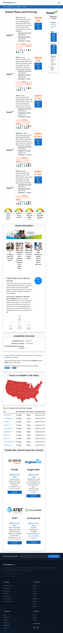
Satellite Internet (7, 598)
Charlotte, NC (8, 445)
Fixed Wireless (35, 535)
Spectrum (35, 593)
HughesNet (35, 598)
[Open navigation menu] (59, 2)
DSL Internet (6, 593)
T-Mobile (35, 601)
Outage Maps (6, 625)
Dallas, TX (7, 435)
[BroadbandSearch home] (9, 2)
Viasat (34, 596)
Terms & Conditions (11, 576)
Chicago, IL (7, 421)
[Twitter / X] (37, 627)
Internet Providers (7, 585)
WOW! (34, 606)
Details (15, 492)
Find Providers (53, 556)
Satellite (7, 367)
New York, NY (8, 415)
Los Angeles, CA (8, 418)
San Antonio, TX (8, 428)
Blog (4, 614)
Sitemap (5, 627)
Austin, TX (7, 438)
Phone (14, 367)
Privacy (4, 576)
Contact (35, 620)
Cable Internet (6, 591)
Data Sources (6, 622)
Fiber (17, 537)
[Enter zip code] (33, 556)
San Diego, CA (8, 431)
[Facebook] (34, 627)
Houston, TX (7, 425)
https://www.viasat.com (53, 26)
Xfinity (34, 588)
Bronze (8, 219)
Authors (35, 617)
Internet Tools (6, 617)
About (34, 614)
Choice (29, 219)
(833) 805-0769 (38, 26)
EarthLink (35, 585)
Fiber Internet (6, 588)
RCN (34, 604)
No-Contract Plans (7, 601)
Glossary (5, 620)
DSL (20, 537)
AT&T (34, 591)
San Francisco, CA (9, 441)
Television (13, 539)
